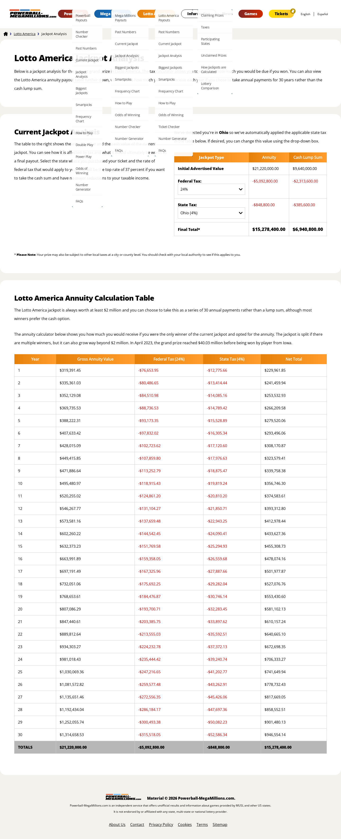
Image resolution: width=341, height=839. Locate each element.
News (227, 13)
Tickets (281, 13)
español (323, 14)
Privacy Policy (161, 824)
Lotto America (156, 13)
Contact (137, 824)
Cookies (185, 824)
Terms (202, 824)
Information (198, 13)
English (305, 14)
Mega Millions (113, 13)
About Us (117, 824)
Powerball (73, 13)
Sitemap (220, 824)
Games (250, 13)
